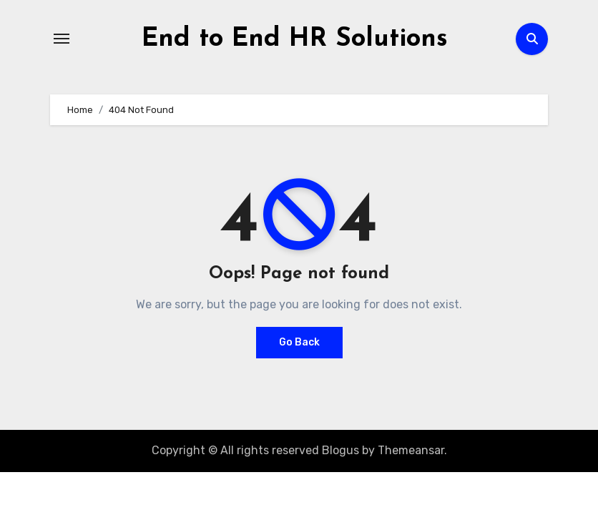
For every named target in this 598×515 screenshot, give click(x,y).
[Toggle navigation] (61, 38)
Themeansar (411, 450)
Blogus (340, 450)
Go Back (299, 342)
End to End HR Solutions (295, 39)
